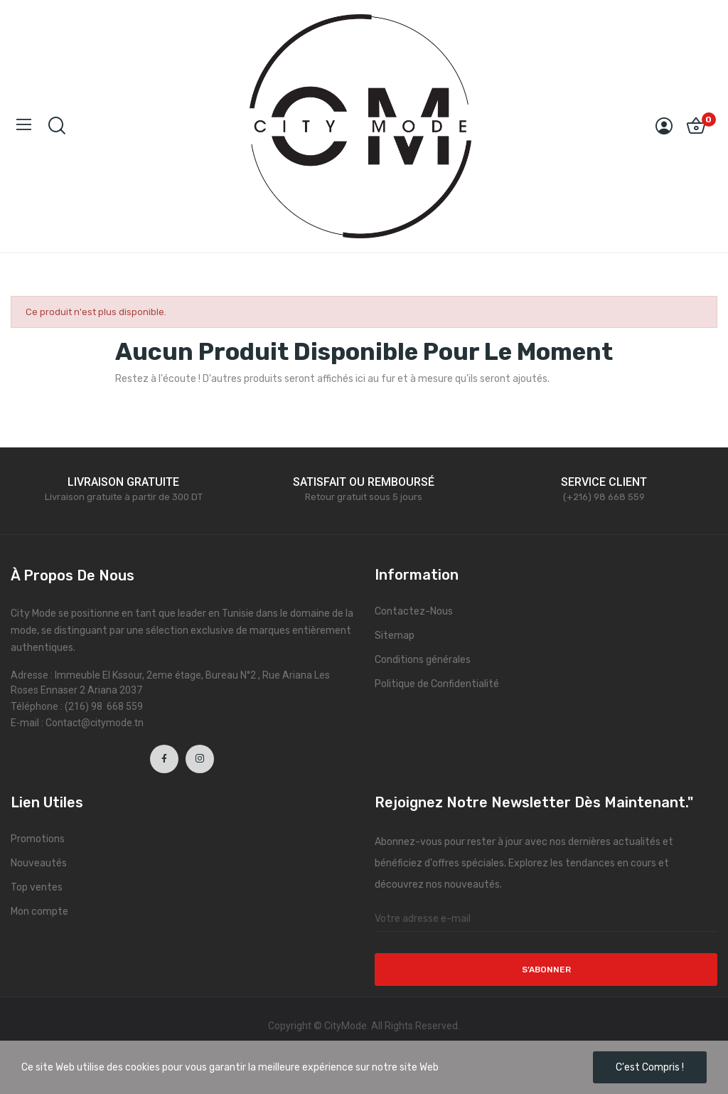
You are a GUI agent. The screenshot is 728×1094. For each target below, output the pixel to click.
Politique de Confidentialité (437, 684)
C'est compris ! (650, 1067)
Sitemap (394, 636)
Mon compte (39, 912)
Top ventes (37, 887)
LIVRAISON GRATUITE (123, 482)
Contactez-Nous (414, 611)
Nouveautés (39, 863)
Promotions (38, 839)
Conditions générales (423, 660)
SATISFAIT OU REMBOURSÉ (363, 482)
